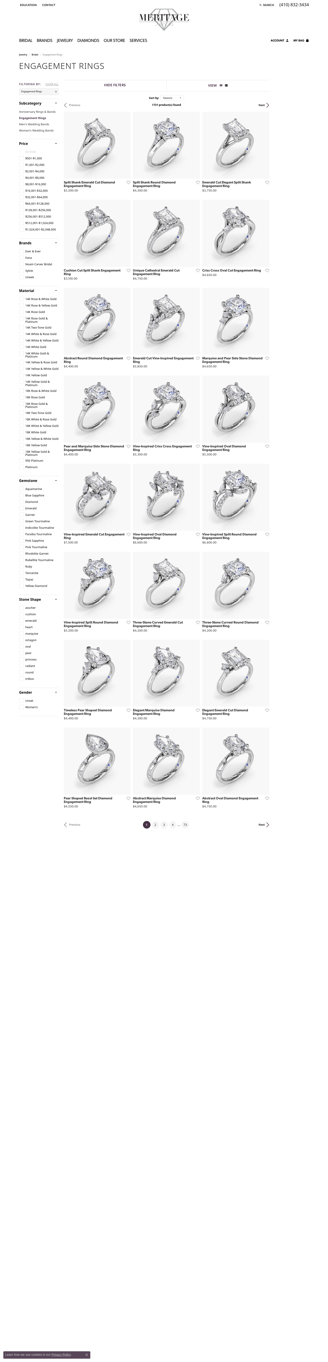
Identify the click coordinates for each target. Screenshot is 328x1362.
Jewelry (23, 54)
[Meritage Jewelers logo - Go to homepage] (164, 20)
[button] (28, 5)
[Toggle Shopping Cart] (301, 41)
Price (23, 143)
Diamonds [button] (88, 41)
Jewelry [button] (65, 41)
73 (205, 927)
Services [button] (138, 41)
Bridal (35, 54)
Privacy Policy (61, 1354)
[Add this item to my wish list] (140, 195)
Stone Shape (30, 599)
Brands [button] (44, 41)
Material (26, 290)
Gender (25, 692)
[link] (48, 5)
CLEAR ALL (51, 84)
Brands (25, 243)
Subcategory (30, 103)
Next (301, 105)
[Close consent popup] (86, 1355)
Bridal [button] (25, 41)
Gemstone (28, 480)
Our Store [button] (114, 41)
